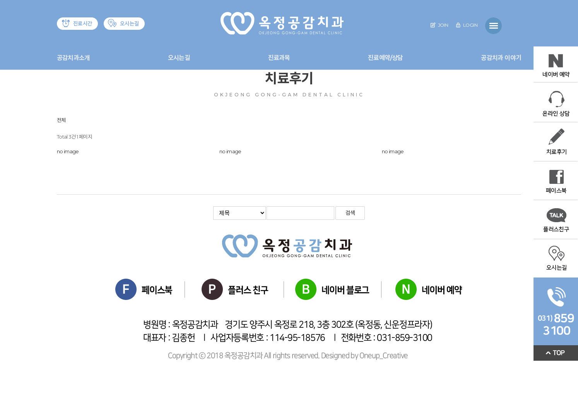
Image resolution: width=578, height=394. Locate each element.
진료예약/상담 (385, 58)
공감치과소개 (73, 58)
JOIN (439, 25)
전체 (61, 120)
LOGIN (466, 25)
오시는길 (179, 58)
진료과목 (279, 58)
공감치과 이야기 (501, 58)
